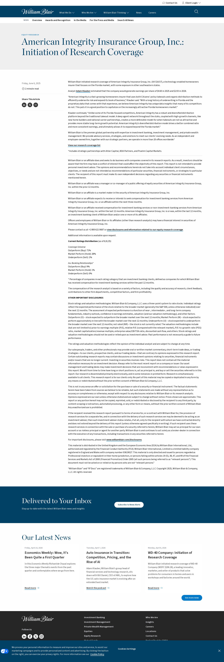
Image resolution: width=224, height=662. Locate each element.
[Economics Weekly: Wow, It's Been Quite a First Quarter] (50, 588)
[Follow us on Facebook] (30, 636)
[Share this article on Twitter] (30, 105)
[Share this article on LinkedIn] (24, 105)
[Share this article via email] (35, 105)
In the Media (80, 20)
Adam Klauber (83, 91)
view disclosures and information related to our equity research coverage (145, 229)
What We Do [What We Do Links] (67, 12)
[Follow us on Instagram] (41, 636)
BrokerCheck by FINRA (157, 640)
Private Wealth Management (99, 626)
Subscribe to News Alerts (129, 504)
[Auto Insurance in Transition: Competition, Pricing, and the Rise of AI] (112, 588)
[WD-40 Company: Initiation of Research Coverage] (173, 588)
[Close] (219, 653)
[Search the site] (196, 11)
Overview (37, 20)
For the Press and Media (102, 20)
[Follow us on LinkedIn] (24, 636)
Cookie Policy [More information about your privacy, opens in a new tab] (97, 656)
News (139, 12)
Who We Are (89, 12)
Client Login (191, 2)
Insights (150, 622)
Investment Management (97, 622)
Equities (88, 631)
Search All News (125, 20)
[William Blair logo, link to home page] (38, 11)
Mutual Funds (91, 640)
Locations (151, 631)
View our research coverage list (84, 145)
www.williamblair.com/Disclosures (124, 439)
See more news (192, 597)
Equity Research (92, 635)
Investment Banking (94, 617)
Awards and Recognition (57, 20)
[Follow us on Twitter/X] (35, 636)
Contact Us (169, 2)
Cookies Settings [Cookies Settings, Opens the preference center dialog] (127, 651)
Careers (152, 12)
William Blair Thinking (116, 12)
